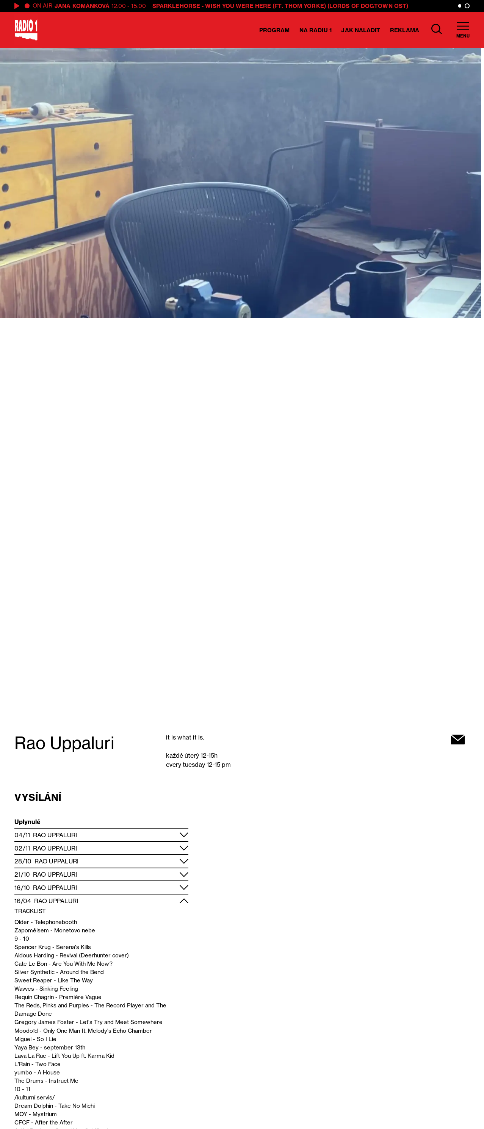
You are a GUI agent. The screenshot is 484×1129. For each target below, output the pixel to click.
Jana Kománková (82, 5)
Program (274, 30)
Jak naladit (360, 30)
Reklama (404, 30)
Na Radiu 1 (315, 30)
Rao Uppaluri (55, 835)
